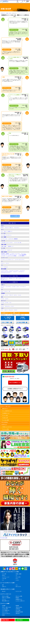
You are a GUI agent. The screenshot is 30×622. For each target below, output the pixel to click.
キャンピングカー (17, 253)
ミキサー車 (3, 240)
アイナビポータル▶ (3, 537)
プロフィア (11, 295)
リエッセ (19, 295)
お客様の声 (18, 608)
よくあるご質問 (6, 420)
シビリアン (6, 298)
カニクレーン (15, 271)
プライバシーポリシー (6, 613)
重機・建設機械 (3, 268)
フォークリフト (22, 270)
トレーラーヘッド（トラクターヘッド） (7, 259)
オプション (4, 599)
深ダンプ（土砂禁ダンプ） (8, 231)
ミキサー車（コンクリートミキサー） (7, 242)
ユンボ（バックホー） (4, 270)
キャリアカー (3, 255)
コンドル (2, 302)
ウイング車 (4, 573)
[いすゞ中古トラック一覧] (6, 349)
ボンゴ (12, 306)
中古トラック (3, 13)
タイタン (2, 306)
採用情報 (17, 605)
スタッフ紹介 (5, 415)
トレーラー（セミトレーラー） (20, 259)
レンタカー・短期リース (20, 600)
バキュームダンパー (4, 254)
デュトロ (2, 295)
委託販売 (17, 597)
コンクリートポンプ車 (17, 242)
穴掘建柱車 (7, 253)
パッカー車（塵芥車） (21, 255)
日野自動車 (3, 293)
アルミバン (3, 263)
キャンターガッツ (8, 286)
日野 (3, 584)
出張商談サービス (6, 413)
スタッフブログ (5, 611)
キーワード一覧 (18, 591)
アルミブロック (16, 227)
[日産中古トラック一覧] (24, 349)
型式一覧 (3, 591)
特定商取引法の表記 (19, 611)
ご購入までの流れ (19, 607)
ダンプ (2, 229)
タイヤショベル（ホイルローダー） (6, 271)
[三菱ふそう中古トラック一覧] (9, 349)
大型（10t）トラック (4, 279)
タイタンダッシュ (8, 306)
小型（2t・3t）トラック (4, 278)
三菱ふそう (3, 284)
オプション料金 (6, 429)
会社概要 (3, 605)
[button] (15, 216)
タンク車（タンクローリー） (13, 254)
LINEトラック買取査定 (6, 597)
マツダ (2, 304)
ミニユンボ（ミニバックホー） (14, 270)
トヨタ (2, 308)
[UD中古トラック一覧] (13, 349)
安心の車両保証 (4, 422)
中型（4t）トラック (12, 278)
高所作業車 (3, 253)
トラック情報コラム (5, 610)
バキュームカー (23, 253)
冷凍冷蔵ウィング (10, 246)
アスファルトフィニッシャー (5, 272)
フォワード (6, 291)
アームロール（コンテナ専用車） (11, 255)
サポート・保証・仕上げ (5, 406)
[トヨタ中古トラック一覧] (17, 349)
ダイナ (10, 13)
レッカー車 (12, 253)
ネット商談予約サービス (7, 318)
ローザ (2, 287)
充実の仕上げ (4, 424)
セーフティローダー (4, 238)
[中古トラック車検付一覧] (18, 343)
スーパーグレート (23, 286)
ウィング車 (3, 248)
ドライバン (7, 263)
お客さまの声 (5, 417)
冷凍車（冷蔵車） (4, 246)
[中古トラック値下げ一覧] (25, 343)
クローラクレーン (21, 271)
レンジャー (6, 295)
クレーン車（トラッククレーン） (6, 235)
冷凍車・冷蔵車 (3, 244)
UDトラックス (3, 300)
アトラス (2, 298)
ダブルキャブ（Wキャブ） (9, 227)
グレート (18, 286)
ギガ (9, 291)
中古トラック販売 (5, 596)
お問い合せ (18, 613)
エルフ (2, 291)
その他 (7, 13)
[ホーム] (6, 1)
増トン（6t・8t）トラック (20, 278)
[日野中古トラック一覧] (2, 349)
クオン (10, 302)
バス (2, 265)
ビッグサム (6, 302)
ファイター (14, 286)
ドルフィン (15, 295)
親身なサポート (4, 408)
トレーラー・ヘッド (4, 257)
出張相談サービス (22, 318)
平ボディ (2, 225)
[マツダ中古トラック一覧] (20, 349)
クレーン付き (3, 233)
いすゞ (2, 289)
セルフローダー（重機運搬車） (13, 238)
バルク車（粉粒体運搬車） (22, 254)
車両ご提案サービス (5, 600)
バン (2, 261)
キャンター (3, 286)
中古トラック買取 (19, 596)
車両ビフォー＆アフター (7, 426)
